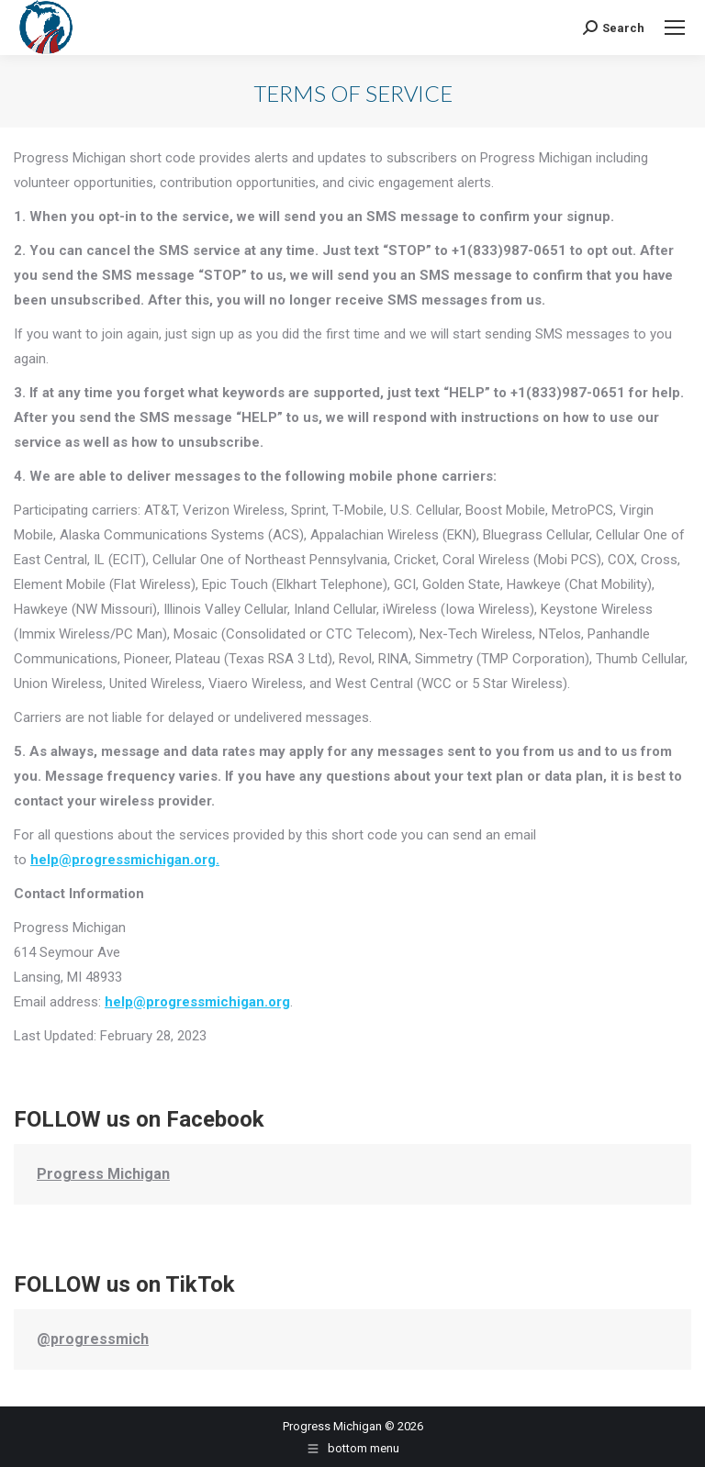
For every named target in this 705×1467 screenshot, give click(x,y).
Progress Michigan (103, 1174)
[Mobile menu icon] (675, 27)
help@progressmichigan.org (197, 1002)
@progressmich (93, 1339)
